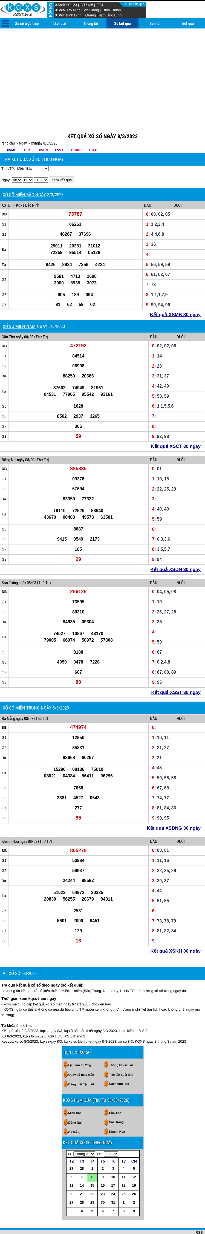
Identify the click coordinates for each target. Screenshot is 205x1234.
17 (113, 1168)
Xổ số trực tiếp (27, 23)
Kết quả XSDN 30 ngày (176, 551)
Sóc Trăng (10, 565)
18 (123, 1168)
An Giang (91, 10)
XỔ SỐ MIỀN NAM (19, 308)
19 (134, 1168)
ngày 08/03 (24, 319)
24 (113, 1176)
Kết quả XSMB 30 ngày (175, 296)
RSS (199, 1215)
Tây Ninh (73, 10)
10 (113, 1159)
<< (69, 1136)
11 (123, 1159)
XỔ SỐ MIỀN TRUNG (21, 690)
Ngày (23, 125)
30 (103, 1185)
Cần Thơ (8, 319)
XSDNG (76, 132)
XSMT (60, 15)
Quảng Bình (112, 15)
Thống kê (90, 23)
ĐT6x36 (87, 5)
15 (92, 1168)
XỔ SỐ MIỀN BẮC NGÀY (24, 177)
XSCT (27, 132)
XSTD (6, 187)
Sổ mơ (154, 23)
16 (103, 1168)
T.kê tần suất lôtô (121, 1057)
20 (71, 1176)
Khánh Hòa (10, 823)
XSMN (60, 10)
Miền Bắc (75, 1095)
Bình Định (74, 15)
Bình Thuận (112, 10)
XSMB (60, 5)
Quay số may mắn (81, 1057)
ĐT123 (71, 5)
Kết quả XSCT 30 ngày (176, 428)
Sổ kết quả (122, 23)
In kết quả (186, 23)
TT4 (100, 5)
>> (99, 1136)
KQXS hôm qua (135, 4)
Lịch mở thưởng (79, 1047)
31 (113, 1185)
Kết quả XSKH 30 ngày (176, 933)
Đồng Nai (9, 442)
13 (71, 1168)
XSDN (43, 132)
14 (82, 1168)
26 (134, 1176)
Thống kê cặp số (121, 1047)
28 (82, 1151)
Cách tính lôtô (119, 1066)
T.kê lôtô (59, 23)
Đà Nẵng (8, 700)
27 (71, 1151)
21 (82, 1176)
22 (92, 1176)
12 (134, 1159)
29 (92, 1185)
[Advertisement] (102, 69)
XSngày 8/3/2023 (44, 125)
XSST (59, 132)
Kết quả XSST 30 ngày (176, 674)
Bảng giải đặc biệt (81, 1066)
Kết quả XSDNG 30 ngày (174, 810)
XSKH (92, 132)
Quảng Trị (93, 15)
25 (123, 1176)
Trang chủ (7, 125)
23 (103, 1176)
